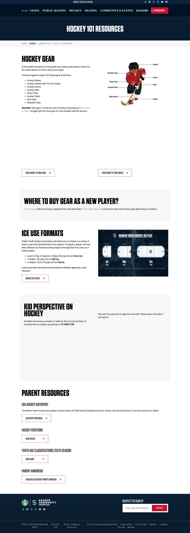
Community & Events (116, 10)
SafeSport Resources (36, 418)
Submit (159, 508)
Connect (158, 10)
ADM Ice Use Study (35, 278)
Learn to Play (44, 44)
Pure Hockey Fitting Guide (38, 172)
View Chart (35, 459)
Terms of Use (140, 524)
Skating (91, 10)
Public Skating (54, 10)
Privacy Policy (126, 524)
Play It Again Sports (91, 209)
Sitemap (131, 527)
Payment (153, 524)
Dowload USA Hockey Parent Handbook (43, 479)
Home (24, 44)
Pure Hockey (30, 209)
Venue (34, 10)
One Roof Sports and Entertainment (102, 524)
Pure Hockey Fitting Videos (115, 172)
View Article (35, 438)
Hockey (75, 10)
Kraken (142, 10)
